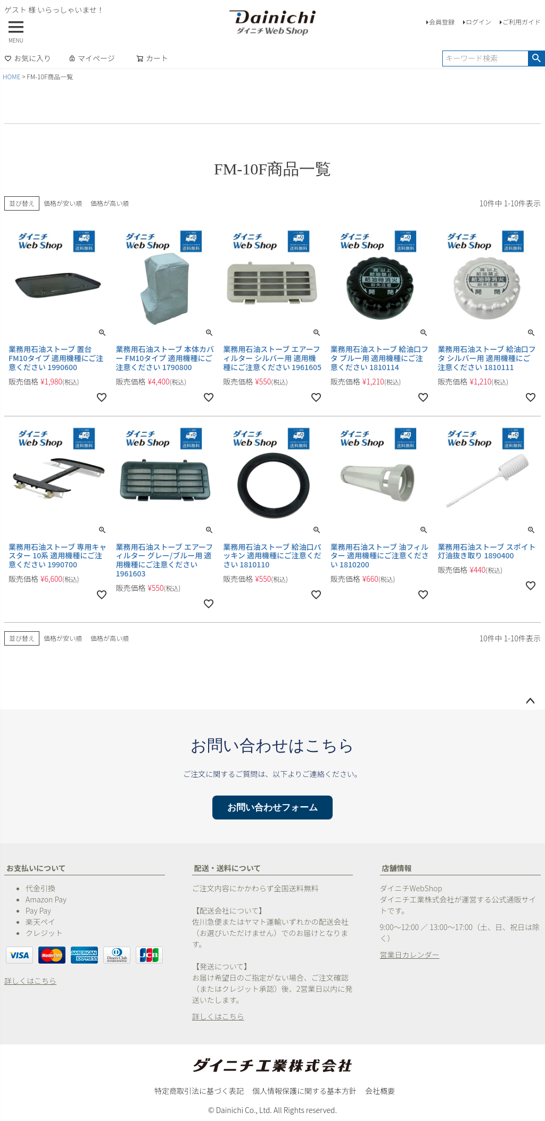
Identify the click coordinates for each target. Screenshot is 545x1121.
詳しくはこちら (30, 980)
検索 (536, 58)
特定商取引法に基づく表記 (199, 1090)
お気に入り (27, 58)
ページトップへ (530, 701)
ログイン (478, 21)
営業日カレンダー (410, 954)
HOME (12, 76)
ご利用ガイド (521, 21)
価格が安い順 (63, 202)
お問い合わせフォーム (272, 807)
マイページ (91, 58)
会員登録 (442, 21)
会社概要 (380, 1090)
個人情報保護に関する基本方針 (304, 1090)
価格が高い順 (109, 202)
